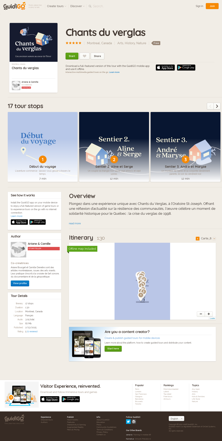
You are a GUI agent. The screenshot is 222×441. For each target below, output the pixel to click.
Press (99, 425)
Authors (44, 423)
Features (71, 423)
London (138, 392)
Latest (166, 392)
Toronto (138, 404)
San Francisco (141, 394)
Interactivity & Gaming (76, 425)
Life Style (196, 399)
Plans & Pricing (73, 430)
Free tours (168, 397)
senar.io (129, 422)
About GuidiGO (103, 420)
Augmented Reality (75, 428)
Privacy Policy (102, 432)
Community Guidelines (106, 428)
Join (212, 6)
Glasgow (138, 397)
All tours (167, 399)
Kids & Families (198, 397)
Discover (77, 6)
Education (101, 423)
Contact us (101, 435)
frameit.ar (130, 426)
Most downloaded (171, 389)
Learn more (114, 72)
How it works (72, 420)
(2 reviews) (32, 291)
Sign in (199, 6)
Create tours (56, 6)
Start (72, 56)
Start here (113, 349)
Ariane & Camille (30, 82)
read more (75, 223)
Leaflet (212, 319)
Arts (120, 43)
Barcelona (139, 399)
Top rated (167, 394)
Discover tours (47, 420)
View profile (20, 242)
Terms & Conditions (105, 430)
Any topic (196, 389)
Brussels (139, 402)
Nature (141, 43)
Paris (137, 389)
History (130, 43)
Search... (98, 6)
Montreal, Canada (18, 64)
